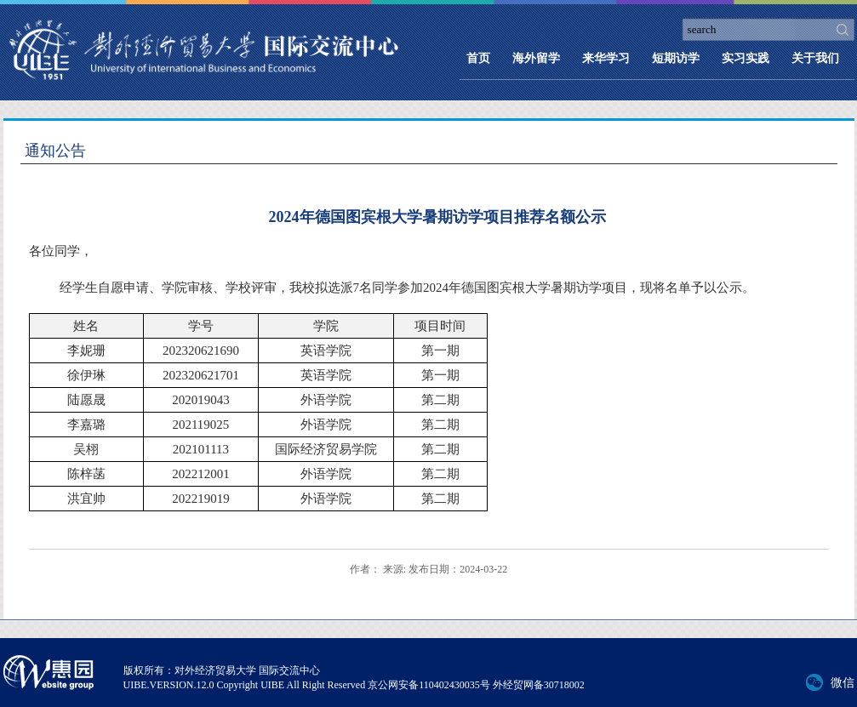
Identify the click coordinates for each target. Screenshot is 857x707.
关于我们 (815, 58)
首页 (478, 58)
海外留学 (536, 58)
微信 (842, 682)
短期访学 (676, 58)
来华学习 (606, 58)
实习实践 (745, 58)
